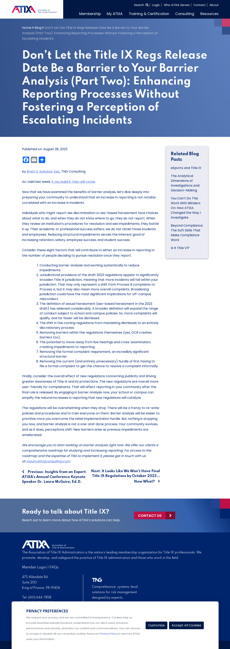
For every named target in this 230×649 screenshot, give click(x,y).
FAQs (54, 567)
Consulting (184, 13)
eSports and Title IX (186, 168)
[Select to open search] (141, 5)
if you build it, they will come (73, 181)
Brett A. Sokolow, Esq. (43, 171)
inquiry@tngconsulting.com (48, 461)
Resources (209, 13)
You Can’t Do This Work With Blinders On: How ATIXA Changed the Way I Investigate (186, 208)
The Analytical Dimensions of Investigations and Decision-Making (185, 183)
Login (156, 5)
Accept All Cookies (186, 625)
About (214, 5)
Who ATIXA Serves (177, 5)
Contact (199, 5)
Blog (38, 27)
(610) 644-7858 (39, 597)
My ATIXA (115, 13)
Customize (156, 625)
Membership (90, 13)
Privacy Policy (108, 633)
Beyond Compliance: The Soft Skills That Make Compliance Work (187, 232)
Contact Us (150, 515)
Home (26, 27)
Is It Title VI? (180, 248)
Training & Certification (149, 13)
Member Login (34, 567)
